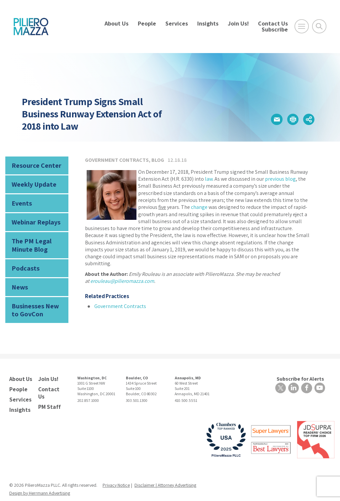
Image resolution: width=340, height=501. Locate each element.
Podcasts (24, 262)
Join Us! (238, 23)
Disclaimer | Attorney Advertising (165, 474)
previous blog (280, 178)
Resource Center (34, 165)
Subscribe (275, 29)
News (19, 280)
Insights (207, 23)
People (147, 23)
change (199, 207)
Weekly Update (32, 183)
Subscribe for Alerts (301, 370)
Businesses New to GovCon (36, 302)
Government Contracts (117, 160)
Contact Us (273, 23)
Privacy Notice (116, 474)
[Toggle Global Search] (319, 26)
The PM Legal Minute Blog (29, 240)
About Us (116, 23)
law (208, 178)
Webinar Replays (34, 219)
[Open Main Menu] (302, 26)
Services (176, 23)
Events (21, 201)
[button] (274, 119)
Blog (157, 160)
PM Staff (48, 396)
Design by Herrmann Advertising (39, 482)
